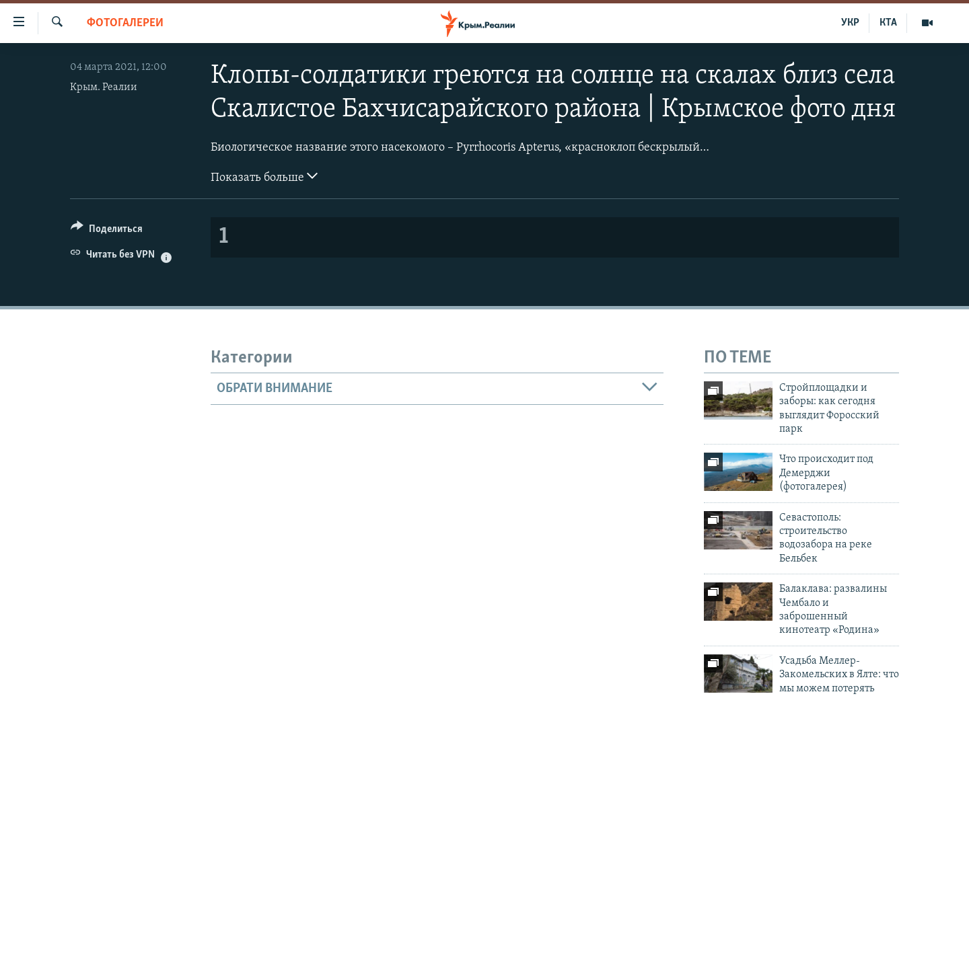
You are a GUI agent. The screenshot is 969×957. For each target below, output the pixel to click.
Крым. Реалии (103, 87)
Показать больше (264, 176)
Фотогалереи (125, 23)
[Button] (107, 231)
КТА (888, 22)
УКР (850, 22)
